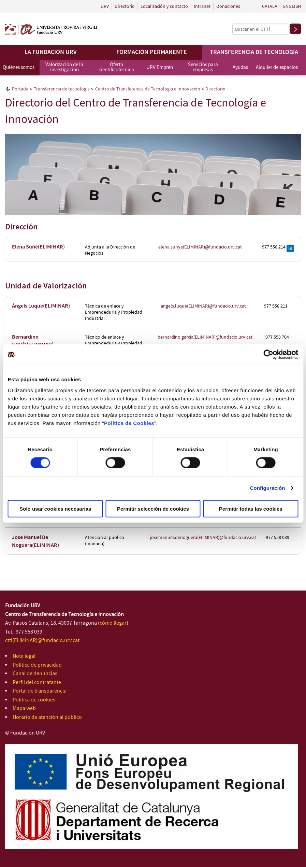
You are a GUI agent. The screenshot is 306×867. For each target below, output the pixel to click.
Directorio (125, 6)
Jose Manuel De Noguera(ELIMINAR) (35, 541)
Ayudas (240, 67)
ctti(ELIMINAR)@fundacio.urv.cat (42, 640)
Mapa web (24, 708)
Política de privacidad (37, 665)
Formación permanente (151, 52)
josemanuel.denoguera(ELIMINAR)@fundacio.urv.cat (203, 538)
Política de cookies (34, 699)
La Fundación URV (51, 52)
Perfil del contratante (37, 682)
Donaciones (228, 6)
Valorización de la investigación (64, 67)
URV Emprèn (159, 67)
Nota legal (24, 656)
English (292, 6)
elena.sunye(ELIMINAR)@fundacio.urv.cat (200, 247)
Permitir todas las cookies (250, 508)
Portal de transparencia (40, 691)
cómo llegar (113, 623)
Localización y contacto (164, 6)
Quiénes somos (18, 67)
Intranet (202, 6)
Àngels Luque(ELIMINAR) (41, 306)
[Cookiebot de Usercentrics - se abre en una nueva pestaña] (268, 355)
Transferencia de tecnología (254, 52)
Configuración (267, 488)
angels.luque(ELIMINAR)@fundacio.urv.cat (203, 306)
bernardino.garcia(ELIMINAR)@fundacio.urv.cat (205, 337)
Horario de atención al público (47, 717)
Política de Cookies (129, 423)
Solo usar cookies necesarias (55, 508)
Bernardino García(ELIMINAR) (33, 340)
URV (105, 6)
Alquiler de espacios (277, 67)
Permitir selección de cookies (153, 508)
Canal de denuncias (35, 673)
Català (269, 6)
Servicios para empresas (203, 67)
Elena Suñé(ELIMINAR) (38, 247)
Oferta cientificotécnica (116, 67)
